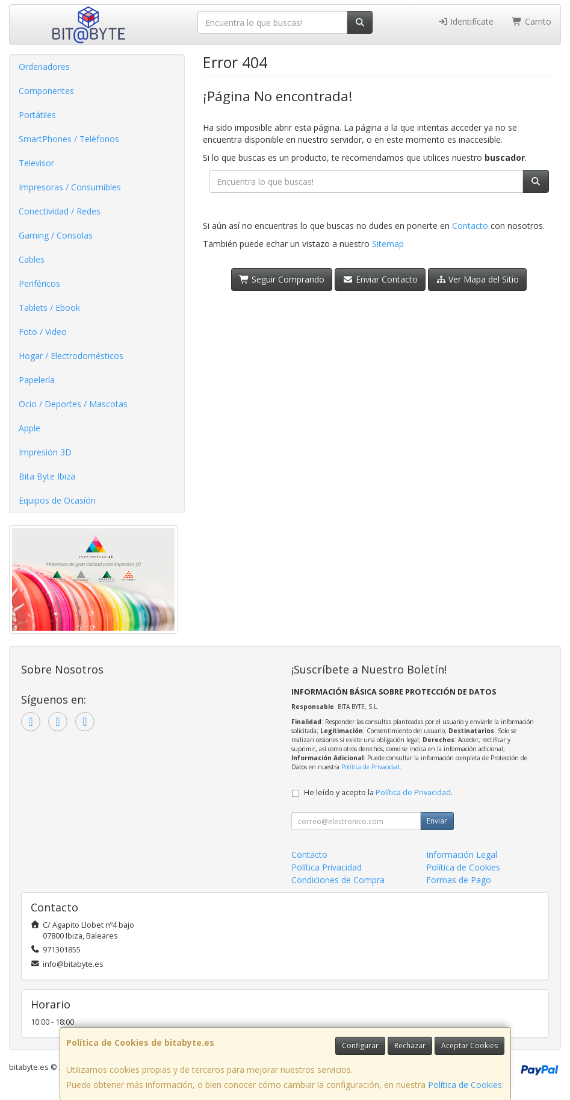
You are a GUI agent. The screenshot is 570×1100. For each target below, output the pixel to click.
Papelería (37, 380)
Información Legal (461, 854)
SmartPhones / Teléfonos (69, 139)
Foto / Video (43, 331)
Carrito (531, 21)
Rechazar (410, 1045)
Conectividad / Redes (60, 211)
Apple (29, 428)
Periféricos (39, 283)
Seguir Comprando (282, 279)
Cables (32, 259)
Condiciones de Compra (338, 880)
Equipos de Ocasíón (57, 500)
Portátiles (37, 114)
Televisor (36, 163)
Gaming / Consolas (56, 235)
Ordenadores (44, 66)
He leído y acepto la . (378, 792)
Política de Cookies (465, 1084)
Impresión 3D (45, 452)
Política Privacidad (326, 867)
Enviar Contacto (380, 279)
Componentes (46, 90)
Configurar (360, 1045)
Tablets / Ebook (49, 307)
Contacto (470, 225)
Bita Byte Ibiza (47, 476)
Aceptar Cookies (469, 1045)
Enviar (437, 821)
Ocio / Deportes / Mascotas (73, 404)
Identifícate (466, 21)
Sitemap (388, 243)
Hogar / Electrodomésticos (71, 355)
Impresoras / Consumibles (70, 187)
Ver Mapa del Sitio (477, 279)
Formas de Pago (458, 880)
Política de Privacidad (370, 767)
